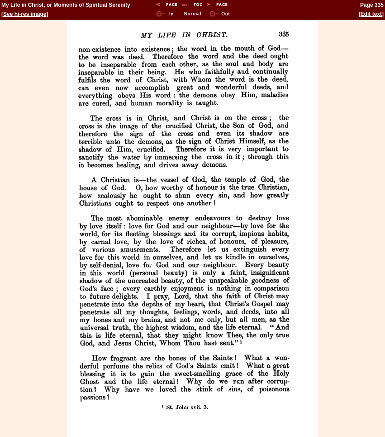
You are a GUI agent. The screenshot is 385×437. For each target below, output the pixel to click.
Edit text (371, 14)
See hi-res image (24, 14)
